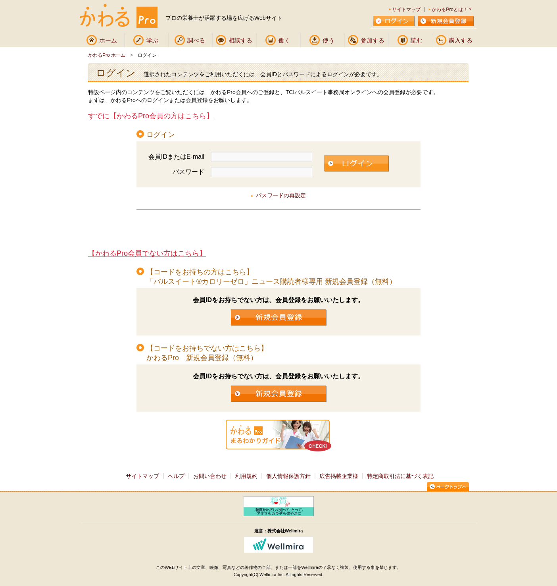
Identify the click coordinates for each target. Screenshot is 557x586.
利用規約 (246, 476)
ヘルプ (176, 476)
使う (328, 40)
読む (417, 40)
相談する (240, 40)
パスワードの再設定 (281, 195)
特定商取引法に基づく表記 (400, 476)
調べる (196, 40)
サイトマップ (406, 9)
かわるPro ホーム (106, 55)
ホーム (108, 40)
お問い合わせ (210, 476)
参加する (372, 40)
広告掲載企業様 (338, 476)
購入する (460, 40)
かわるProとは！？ (452, 9)
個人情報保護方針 (288, 476)
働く (284, 40)
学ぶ (152, 40)
